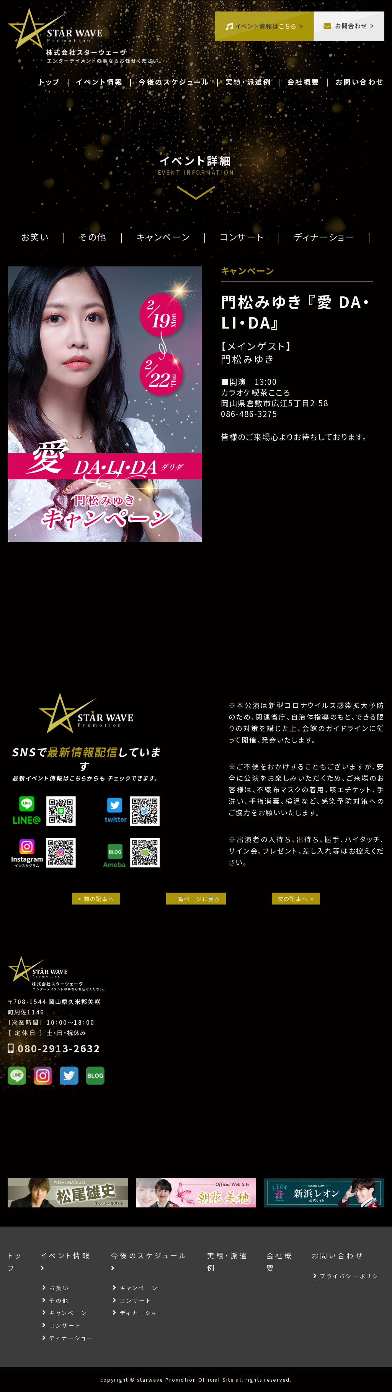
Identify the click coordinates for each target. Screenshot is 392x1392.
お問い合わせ (359, 82)
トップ (50, 82)
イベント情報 (99, 82)
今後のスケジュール (174, 82)
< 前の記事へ (96, 899)
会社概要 (303, 82)
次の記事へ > (296, 899)
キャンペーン (163, 237)
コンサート (242, 237)
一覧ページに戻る (196, 899)
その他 (92, 237)
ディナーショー (324, 237)
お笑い (35, 237)
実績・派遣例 (248, 82)
